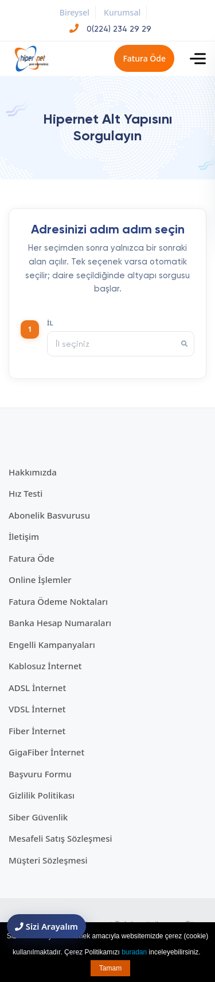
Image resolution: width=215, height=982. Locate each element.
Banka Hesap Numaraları (60, 622)
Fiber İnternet (37, 730)
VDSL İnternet (37, 709)
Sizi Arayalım (46, 926)
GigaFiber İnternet (46, 752)
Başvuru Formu (40, 774)
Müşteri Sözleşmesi (48, 860)
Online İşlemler (40, 579)
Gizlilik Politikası (42, 795)
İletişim (24, 536)
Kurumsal (122, 12)
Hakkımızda (33, 472)
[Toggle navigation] (197, 58)
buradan (134, 952)
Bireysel (74, 12)
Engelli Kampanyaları (52, 644)
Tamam (110, 968)
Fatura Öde (144, 58)
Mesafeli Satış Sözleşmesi (60, 838)
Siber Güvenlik (38, 817)
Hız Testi (25, 493)
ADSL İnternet (37, 687)
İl (50, 323)
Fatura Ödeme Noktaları (58, 601)
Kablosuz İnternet (45, 666)
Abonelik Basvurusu (49, 515)
